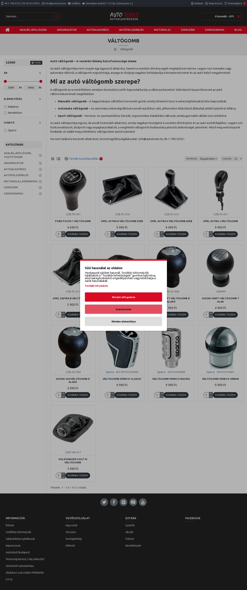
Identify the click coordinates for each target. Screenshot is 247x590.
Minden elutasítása (124, 321)
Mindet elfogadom (123, 297)
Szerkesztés (123, 309)
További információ (96, 286)
